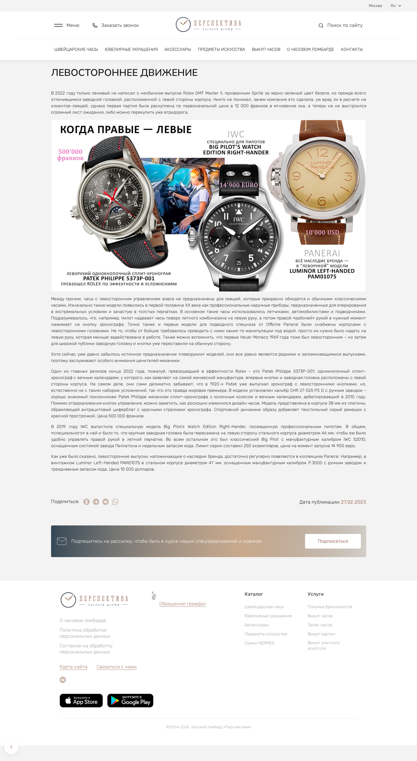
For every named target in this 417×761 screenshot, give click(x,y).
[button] (67, 25)
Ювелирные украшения (131, 49)
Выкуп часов (266, 49)
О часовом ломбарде (310, 49)
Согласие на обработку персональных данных (86, 664)
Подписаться (333, 557)
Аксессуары (177, 49)
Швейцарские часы (76, 49)
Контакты (352, 49)
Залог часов (320, 640)
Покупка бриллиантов (330, 622)
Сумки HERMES (259, 658)
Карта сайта (73, 682)
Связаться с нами (117, 682)
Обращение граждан (182, 619)
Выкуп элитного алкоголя (324, 661)
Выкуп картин (321, 649)
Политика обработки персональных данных (85, 649)
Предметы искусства (221, 49)
